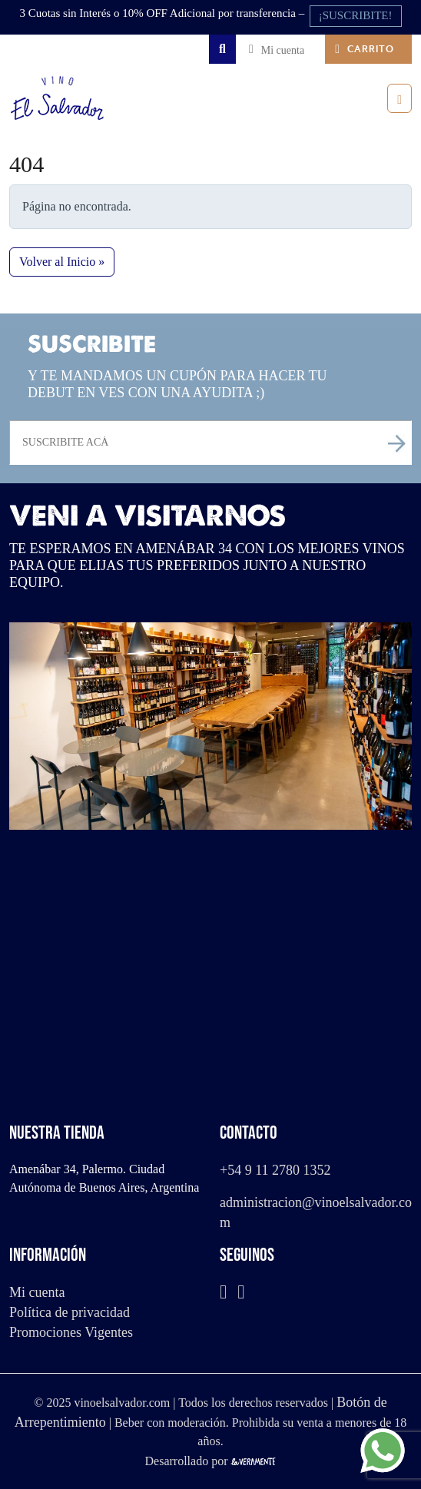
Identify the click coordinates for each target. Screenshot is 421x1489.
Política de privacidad (69, 1312)
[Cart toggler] (368, 49)
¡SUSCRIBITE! (356, 15)
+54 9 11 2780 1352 (275, 1170)
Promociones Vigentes (71, 1332)
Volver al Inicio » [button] (61, 261)
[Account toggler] (280, 49)
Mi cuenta (37, 1292)
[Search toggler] (222, 49)
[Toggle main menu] (399, 98)
